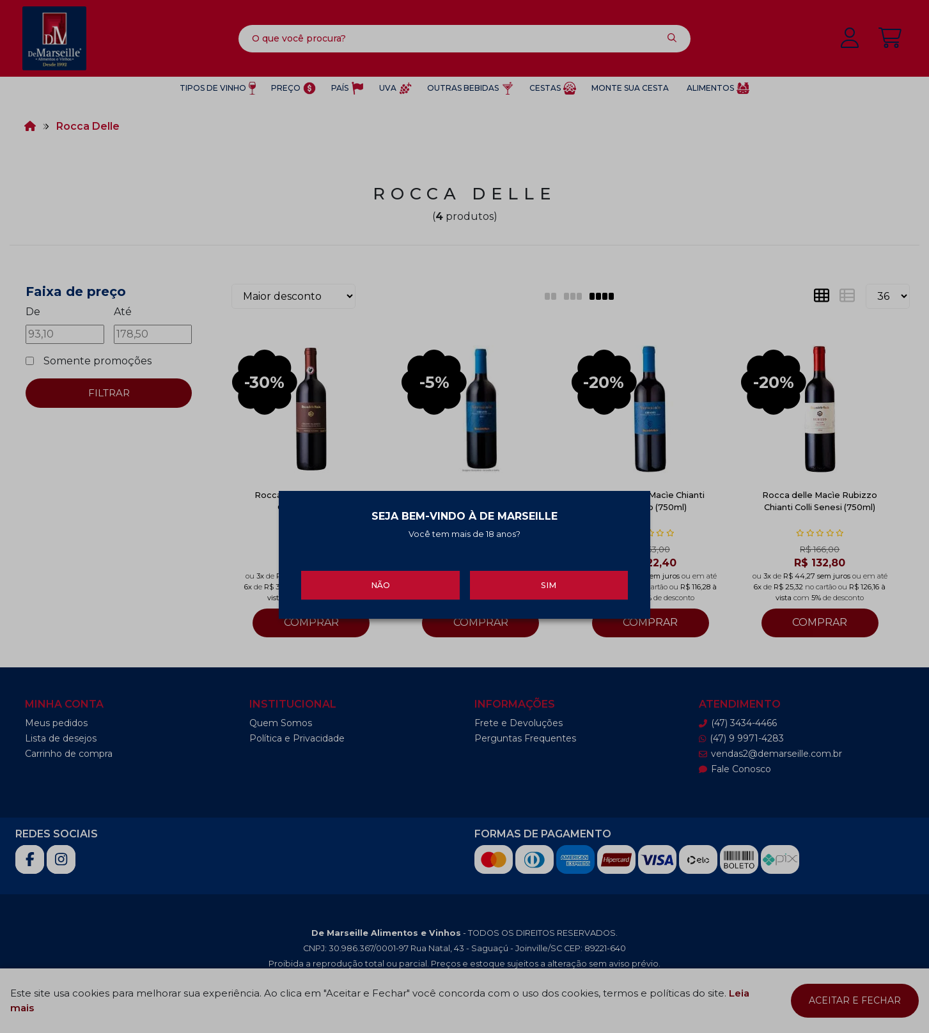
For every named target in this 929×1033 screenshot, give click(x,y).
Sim (548, 580)
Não (380, 580)
